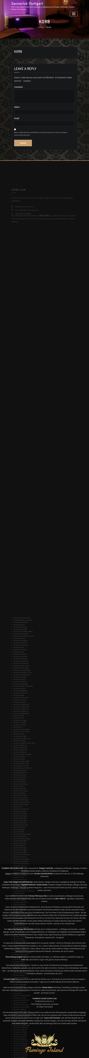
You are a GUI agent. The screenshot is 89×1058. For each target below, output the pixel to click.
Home (41, 30)
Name (17, 123)
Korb (48, 30)
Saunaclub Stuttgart (25, 3)
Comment (17, 103)
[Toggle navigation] (74, 12)
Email (16, 134)
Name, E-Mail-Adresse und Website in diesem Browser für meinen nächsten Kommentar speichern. (40, 149)
